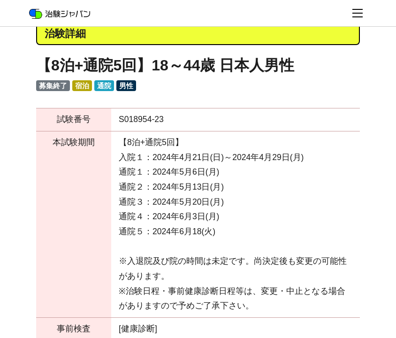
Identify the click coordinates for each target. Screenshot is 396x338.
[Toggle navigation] (357, 13)
